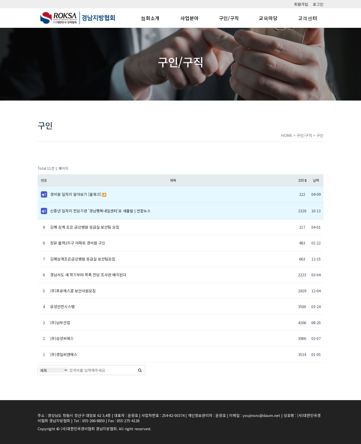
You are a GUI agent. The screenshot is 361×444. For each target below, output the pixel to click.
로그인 (318, 4)
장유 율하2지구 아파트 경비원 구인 (77, 242)
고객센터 (307, 18)
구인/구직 (229, 18)
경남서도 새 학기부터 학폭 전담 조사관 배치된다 (88, 274)
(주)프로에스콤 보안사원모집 (73, 290)
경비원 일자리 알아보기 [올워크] (76, 194)
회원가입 (301, 4)
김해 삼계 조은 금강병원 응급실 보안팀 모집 (84, 227)
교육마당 (268, 18)
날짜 (316, 180)
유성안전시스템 (62, 306)
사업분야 (189, 18)
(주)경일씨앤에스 (63, 354)
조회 (302, 180)
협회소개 (150, 18)
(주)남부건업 (60, 322)
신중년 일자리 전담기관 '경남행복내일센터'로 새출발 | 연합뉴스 (100, 210)
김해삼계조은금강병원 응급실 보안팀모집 (82, 258)
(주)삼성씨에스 (62, 338)
